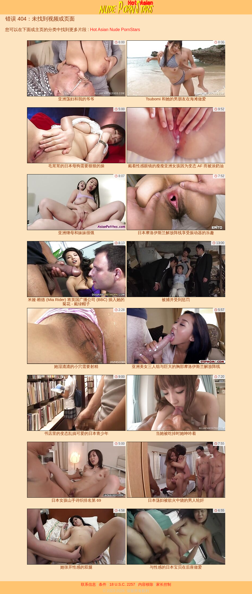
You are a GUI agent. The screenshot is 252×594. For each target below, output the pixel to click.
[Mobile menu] (5, 7)
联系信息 (88, 584)
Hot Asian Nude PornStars (115, 29)
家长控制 (163, 584)
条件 (102, 584)
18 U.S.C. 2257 (122, 584)
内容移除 (145, 584)
